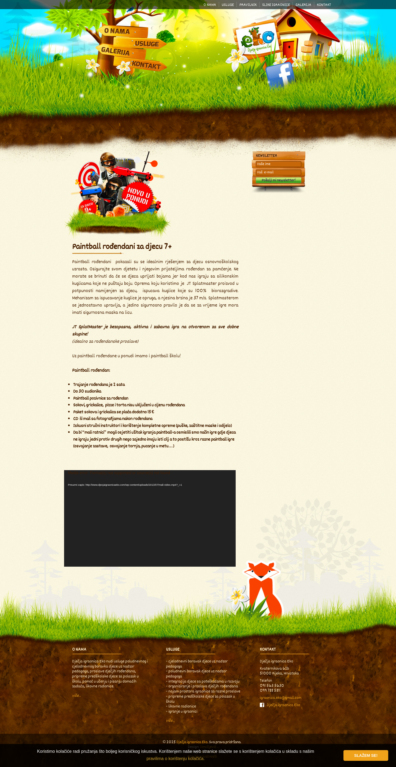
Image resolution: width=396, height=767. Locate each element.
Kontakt (324, 5)
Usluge (228, 5)
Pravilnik (248, 5)
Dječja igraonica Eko (258, 38)
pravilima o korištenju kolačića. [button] (175, 758)
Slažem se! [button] (366, 755)
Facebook (279, 75)
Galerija (303, 5)
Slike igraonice (276, 5)
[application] (150, 518)
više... (76, 695)
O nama (209, 5)
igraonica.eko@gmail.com (280, 697)
